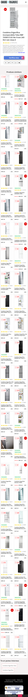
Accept (20, 695)
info (12, 97)
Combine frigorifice (8, 670)
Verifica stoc (16, 57)
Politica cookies (18, 681)
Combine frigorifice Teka (9, 666)
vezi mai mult (21, 52)
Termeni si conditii (11, 680)
